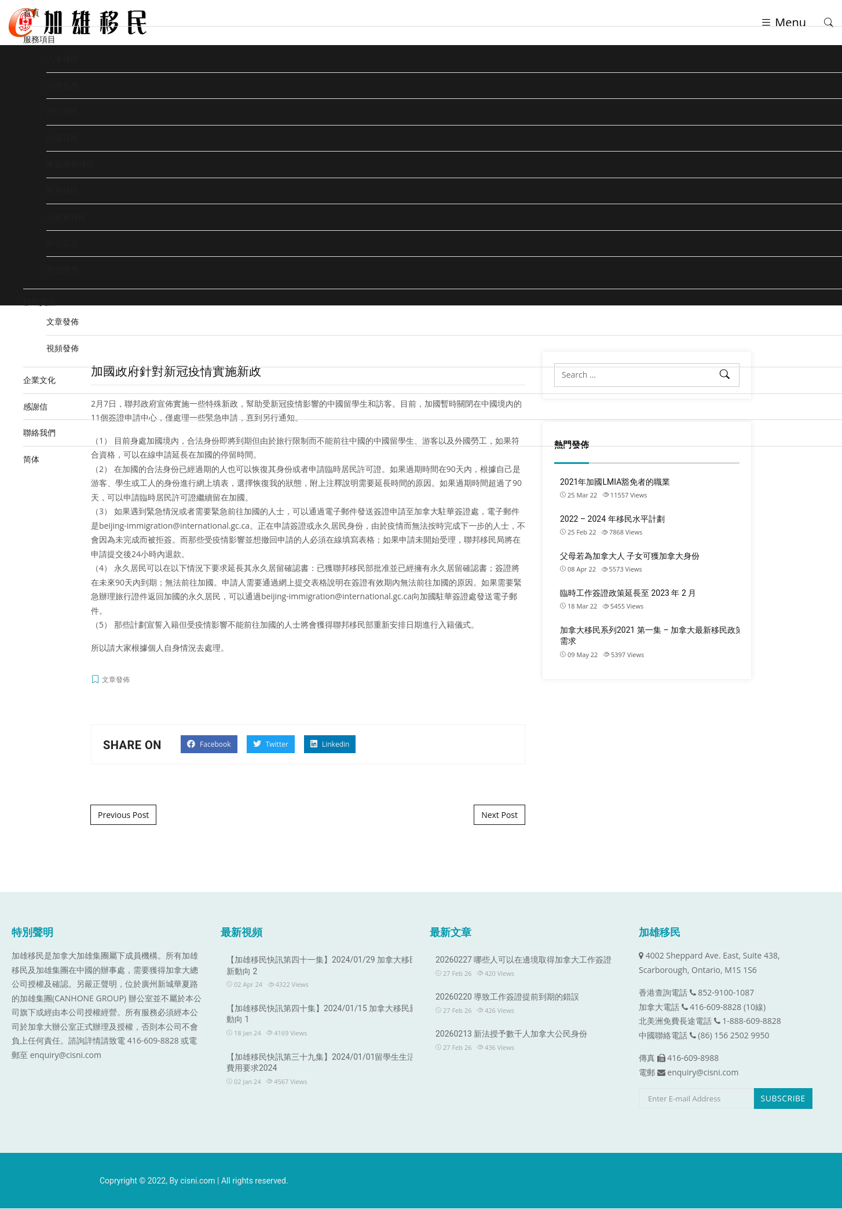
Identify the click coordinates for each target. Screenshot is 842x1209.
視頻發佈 (62, 347)
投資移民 (62, 190)
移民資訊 (39, 301)
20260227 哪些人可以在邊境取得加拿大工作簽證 (523, 960)
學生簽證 (62, 243)
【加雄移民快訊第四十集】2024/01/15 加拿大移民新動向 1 (322, 1014)
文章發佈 (62, 321)
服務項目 (39, 39)
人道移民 (62, 58)
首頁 (31, 12)
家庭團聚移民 (70, 164)
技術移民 (62, 111)
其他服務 (62, 269)
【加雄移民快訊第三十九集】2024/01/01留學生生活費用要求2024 (321, 1063)
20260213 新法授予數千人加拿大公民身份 (511, 1035)
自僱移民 (62, 137)
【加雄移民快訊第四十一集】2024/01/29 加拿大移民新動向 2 (322, 966)
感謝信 (35, 406)
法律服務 (62, 85)
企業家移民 (66, 216)
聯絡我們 (39, 432)
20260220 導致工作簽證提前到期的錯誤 (507, 997)
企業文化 (39, 379)
